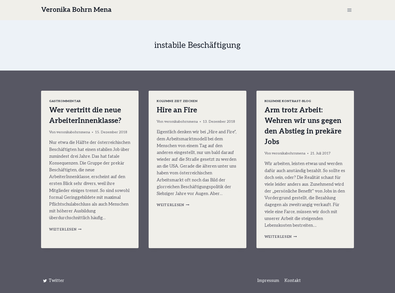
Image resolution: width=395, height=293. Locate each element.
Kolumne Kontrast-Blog (288, 101)
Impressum (268, 280)
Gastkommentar (65, 101)
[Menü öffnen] (349, 10)
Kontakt (292, 280)
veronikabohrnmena (73, 132)
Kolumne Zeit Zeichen (177, 101)
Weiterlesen (65, 229)
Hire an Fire (177, 110)
